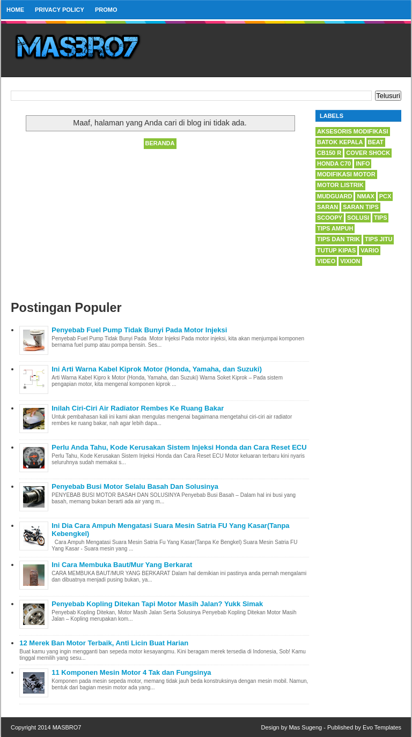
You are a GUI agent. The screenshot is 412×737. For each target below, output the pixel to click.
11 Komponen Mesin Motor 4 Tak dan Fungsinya (131, 672)
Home (15, 9)
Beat (376, 142)
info (363, 163)
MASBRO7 (67, 727)
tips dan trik (338, 239)
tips (380, 217)
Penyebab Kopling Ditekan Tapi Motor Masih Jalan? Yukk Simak (157, 604)
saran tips (361, 207)
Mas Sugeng (305, 727)
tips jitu (378, 239)
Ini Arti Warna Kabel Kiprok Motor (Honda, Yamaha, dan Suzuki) (157, 369)
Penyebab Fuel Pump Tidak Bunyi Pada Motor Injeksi (139, 330)
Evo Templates (382, 727)
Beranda (160, 143)
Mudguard (334, 196)
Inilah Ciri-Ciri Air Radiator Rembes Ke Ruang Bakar (138, 408)
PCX (385, 196)
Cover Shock (368, 153)
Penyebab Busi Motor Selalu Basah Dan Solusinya (135, 486)
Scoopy (329, 217)
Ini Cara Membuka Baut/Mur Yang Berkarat (122, 565)
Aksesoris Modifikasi (352, 131)
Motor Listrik (340, 185)
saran (327, 207)
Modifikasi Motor (346, 174)
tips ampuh (335, 228)
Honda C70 (334, 163)
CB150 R (329, 153)
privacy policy (59, 9)
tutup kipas (336, 250)
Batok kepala (340, 142)
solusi (358, 217)
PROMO (106, 9)
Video (326, 261)
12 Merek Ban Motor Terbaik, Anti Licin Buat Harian (103, 643)
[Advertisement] (160, 226)
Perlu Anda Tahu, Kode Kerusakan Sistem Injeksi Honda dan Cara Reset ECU (179, 447)
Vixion (350, 261)
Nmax (365, 196)
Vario (369, 250)
